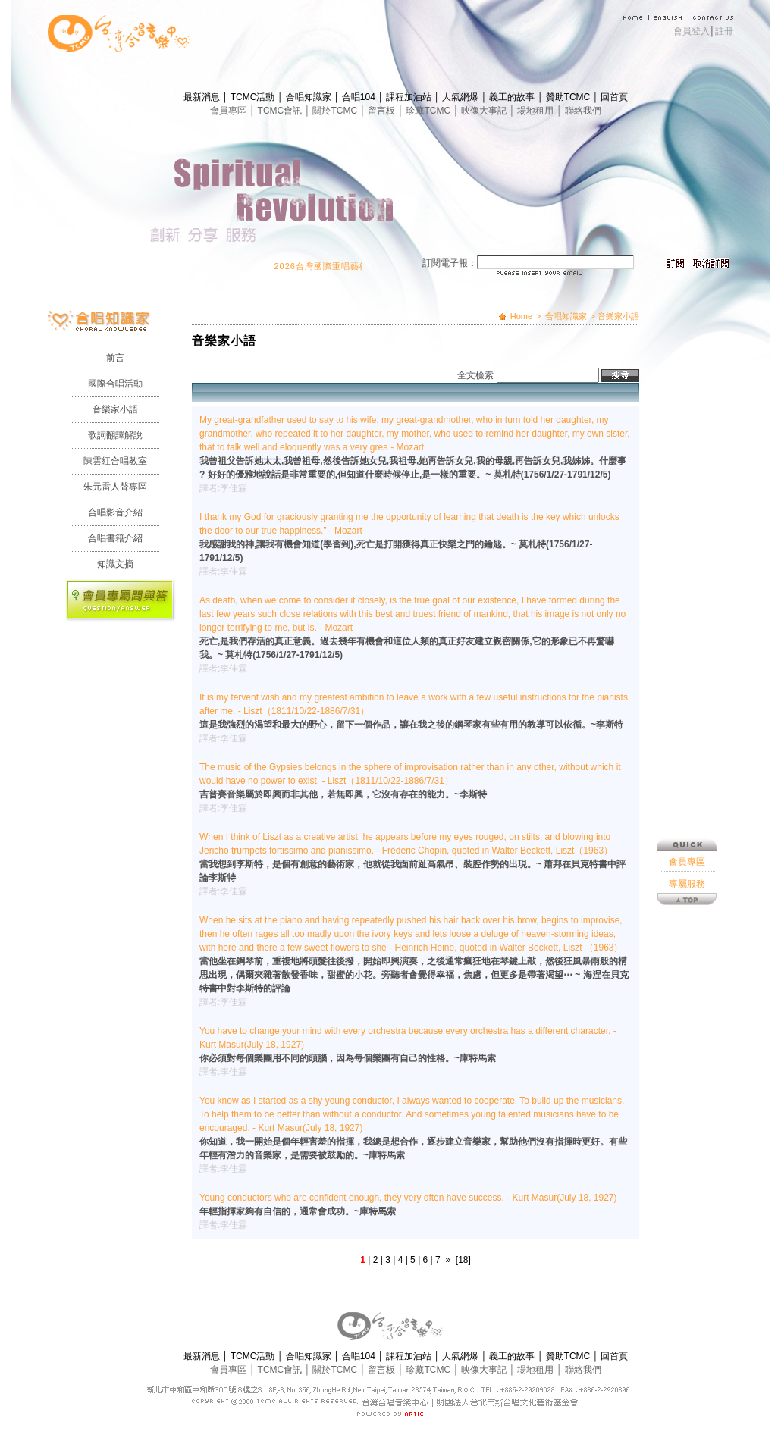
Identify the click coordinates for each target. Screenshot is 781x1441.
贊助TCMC (569, 97)
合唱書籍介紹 (115, 538)
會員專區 (229, 110)
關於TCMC (335, 110)
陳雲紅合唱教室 (115, 461)
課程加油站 (410, 97)
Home (521, 316)
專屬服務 (687, 675)
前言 (115, 357)
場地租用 (536, 110)
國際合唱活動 (115, 383)
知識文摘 (115, 564)
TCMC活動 (254, 97)
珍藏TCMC (429, 110)
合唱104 (360, 97)
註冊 (724, 31)
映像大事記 (485, 110)
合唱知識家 (310, 97)
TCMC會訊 (281, 110)
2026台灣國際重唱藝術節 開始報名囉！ (363, 266)
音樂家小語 (115, 409)
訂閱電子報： (449, 263)
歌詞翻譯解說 (115, 435)
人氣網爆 (461, 97)
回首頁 (614, 97)
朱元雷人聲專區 (115, 486)
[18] (463, 1260)
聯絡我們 (583, 110)
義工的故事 (513, 97)
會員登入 (691, 31)
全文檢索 (475, 375)
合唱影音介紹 (115, 512)
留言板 (382, 110)
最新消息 (202, 97)
